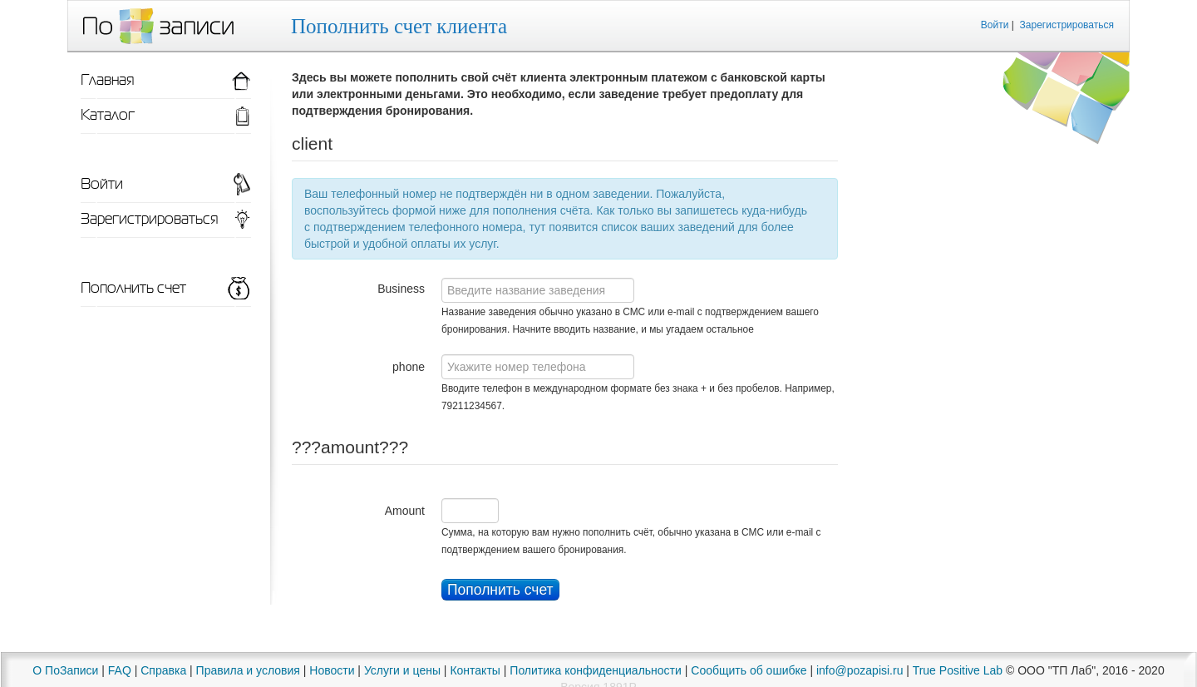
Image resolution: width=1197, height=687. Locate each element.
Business (401, 288)
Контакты (475, 670)
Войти (995, 25)
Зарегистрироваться (1067, 25)
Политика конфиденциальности (596, 670)
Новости (331, 670)
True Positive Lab (957, 670)
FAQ (119, 670)
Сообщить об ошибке (748, 670)
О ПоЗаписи (65, 670)
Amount (405, 510)
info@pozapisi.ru (860, 670)
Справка (163, 670)
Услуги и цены (402, 670)
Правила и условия (248, 670)
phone (408, 366)
